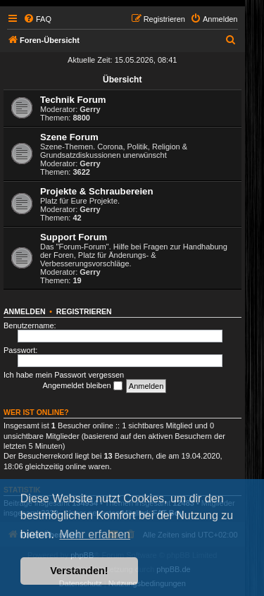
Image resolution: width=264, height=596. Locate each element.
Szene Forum (69, 137)
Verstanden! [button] (79, 570)
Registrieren (84, 311)
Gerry (90, 109)
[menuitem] (37, 19)
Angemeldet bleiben (82, 386)
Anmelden (25, 311)
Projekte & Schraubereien (96, 191)
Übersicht (122, 80)
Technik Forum (73, 99)
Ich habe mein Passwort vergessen (64, 375)
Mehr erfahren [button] (94, 534)
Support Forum (73, 237)
